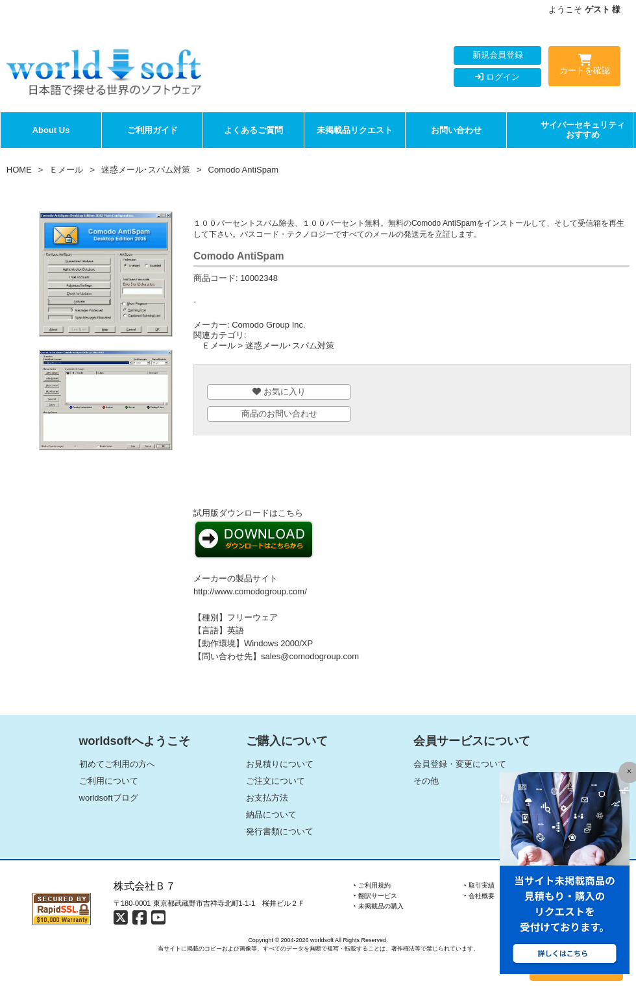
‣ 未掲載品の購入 (379, 906)
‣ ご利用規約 (372, 885)
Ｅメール (66, 170)
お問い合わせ (456, 130)
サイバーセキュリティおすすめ (583, 130)
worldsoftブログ (108, 798)
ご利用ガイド (152, 130)
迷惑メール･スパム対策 (145, 170)
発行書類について (279, 831)
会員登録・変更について (459, 764)
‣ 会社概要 (479, 895)
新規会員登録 (497, 55)
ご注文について (275, 781)
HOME (19, 170)
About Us (51, 130)
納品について (271, 814)
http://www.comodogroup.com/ (250, 591)
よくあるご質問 (253, 130)
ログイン (497, 77)
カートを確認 (584, 66)
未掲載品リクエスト (355, 130)
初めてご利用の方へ (117, 764)
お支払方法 (267, 798)
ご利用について (108, 781)
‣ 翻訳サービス (375, 895)
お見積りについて (279, 764)
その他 (426, 781)
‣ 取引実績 (479, 885)
